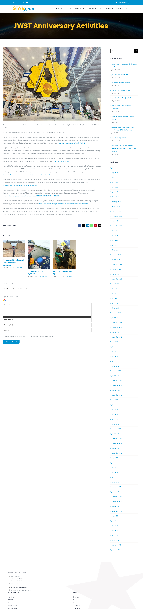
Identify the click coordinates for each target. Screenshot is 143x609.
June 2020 (115, 293)
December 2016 (117, 496)
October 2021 (116, 221)
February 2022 (116, 201)
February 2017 (116, 487)
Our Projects (77, 603)
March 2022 (115, 197)
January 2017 (116, 492)
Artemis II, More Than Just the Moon (123, 98)
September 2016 (117, 511)
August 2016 (115, 516)
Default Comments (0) (9, 289)
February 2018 (116, 429)
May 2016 (115, 530)
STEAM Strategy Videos (119, 138)
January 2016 (116, 550)
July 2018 (114, 405)
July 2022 (114, 177)
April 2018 (115, 419)
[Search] (136, 51)
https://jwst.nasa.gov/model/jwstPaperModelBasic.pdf (20, 185)
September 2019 (117, 337)
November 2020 (117, 269)
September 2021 (117, 226)
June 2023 (115, 168)
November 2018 (117, 385)
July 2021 (114, 231)
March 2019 (115, 366)
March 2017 (115, 482)
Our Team (76, 600)
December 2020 (117, 264)
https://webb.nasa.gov (62, 161)
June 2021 (115, 235)
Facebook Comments (21, 289)
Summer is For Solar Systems (121, 82)
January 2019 (116, 376)
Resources (11, 603)
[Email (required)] (47, 325)
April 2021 (115, 245)
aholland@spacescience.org (19, 587)
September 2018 (117, 395)
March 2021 (115, 250)
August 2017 (115, 458)
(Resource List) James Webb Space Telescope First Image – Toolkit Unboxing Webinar (124, 148)
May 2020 (115, 298)
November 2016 (117, 501)
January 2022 (116, 206)
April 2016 (115, 535)
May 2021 (115, 240)
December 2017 (117, 438)
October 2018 (116, 390)
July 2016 (114, 521)
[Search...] (122, 51)
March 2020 (115, 308)
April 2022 (115, 192)
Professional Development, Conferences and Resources (13, 262)
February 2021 (116, 255)
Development (12, 606)
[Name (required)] (47, 319)
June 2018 (115, 409)
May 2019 (115, 356)
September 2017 (117, 453)
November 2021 (117, 216)
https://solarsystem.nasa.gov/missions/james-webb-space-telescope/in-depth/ (64, 203)
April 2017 (115, 477)
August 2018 (115, 400)
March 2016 (115, 540)
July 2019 (114, 347)
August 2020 (115, 284)
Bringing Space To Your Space (121, 90)
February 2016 (116, 545)
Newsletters (76, 606)
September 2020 (117, 279)
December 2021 (117, 211)
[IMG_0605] (52, 84)
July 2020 (114, 289)
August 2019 (115, 342)
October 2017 (116, 448)
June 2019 (115, 351)
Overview (76, 597)
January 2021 (116, 260)
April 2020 (115, 303)
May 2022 (115, 187)
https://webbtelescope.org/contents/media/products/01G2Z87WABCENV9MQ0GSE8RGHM (31, 196)
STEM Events (12, 600)
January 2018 (116, 434)
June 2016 (115, 526)
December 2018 (117, 380)
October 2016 (116, 506)
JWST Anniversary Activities (120, 75)
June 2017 (115, 467)
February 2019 (116, 371)
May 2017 (115, 472)
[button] (126, 8)
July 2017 (114, 463)
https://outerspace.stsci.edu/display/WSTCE (71, 143)
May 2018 (115, 414)
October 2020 (116, 274)
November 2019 (117, 327)
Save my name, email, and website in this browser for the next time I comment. (29, 336)
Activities (11, 597)
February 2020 (116, 313)
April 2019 (115, 361)
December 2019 (117, 322)
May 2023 (115, 172)
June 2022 (115, 182)
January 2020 (116, 318)
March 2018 (115, 424)
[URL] (47, 330)
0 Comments (18, 268)
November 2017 (117, 443)
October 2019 (116, 332)
